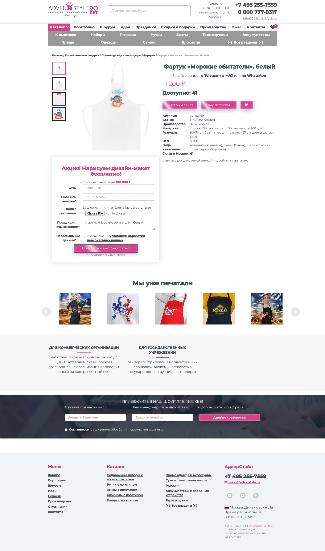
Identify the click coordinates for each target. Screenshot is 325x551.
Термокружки (215, 35)
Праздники (145, 27)
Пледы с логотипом (122, 500)
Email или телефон (68, 199)
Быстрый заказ (180, 105)
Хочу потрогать (219, 105)
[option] (75, 312)
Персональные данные (67, 238)
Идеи (125, 27)
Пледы (67, 42)
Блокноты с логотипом (125, 495)
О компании (57, 507)
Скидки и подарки (178, 27)
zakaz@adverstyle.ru (260, 18)
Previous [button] (46, 312)
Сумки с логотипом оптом (186, 480)
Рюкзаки (128, 35)
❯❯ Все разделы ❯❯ (245, 42)
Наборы (98, 35)
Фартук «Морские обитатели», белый (119, 224)
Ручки (156, 35)
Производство (213, 27)
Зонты (182, 35)
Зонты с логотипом (122, 490)
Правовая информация (240, 529)
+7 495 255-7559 (256, 5)
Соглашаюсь (114, 429)
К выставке (65, 35)
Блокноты (191, 42)
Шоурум (107, 27)
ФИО (72, 188)
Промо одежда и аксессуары (121, 55)
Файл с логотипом (67, 211)
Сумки (149, 42)
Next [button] (295, 312)
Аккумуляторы (256, 35)
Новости (54, 496)
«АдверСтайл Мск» (260, 525)
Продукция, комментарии (67, 225)
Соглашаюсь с (116, 238)
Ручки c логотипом (122, 484)
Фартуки (149, 55)
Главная (57, 55)
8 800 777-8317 (257, 12)
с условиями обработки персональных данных (126, 429)
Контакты (256, 27)
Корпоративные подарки (82, 55)
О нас (236, 27)
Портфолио (84, 27)
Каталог (59, 27)
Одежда (108, 42)
